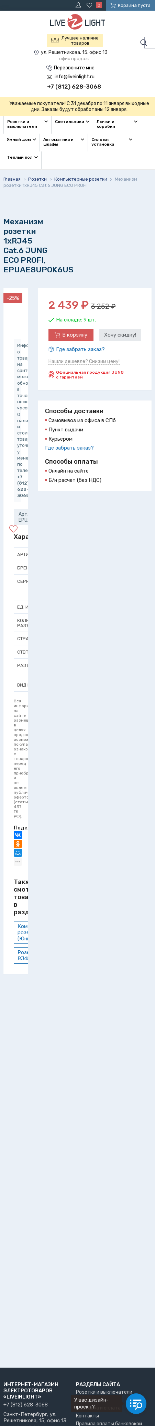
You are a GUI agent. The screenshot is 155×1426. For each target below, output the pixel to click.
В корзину (74, 335)
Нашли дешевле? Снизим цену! (84, 361)
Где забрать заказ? (80, 349)
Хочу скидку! (120, 335)
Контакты (87, 1416)
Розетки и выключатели (104, 1392)
